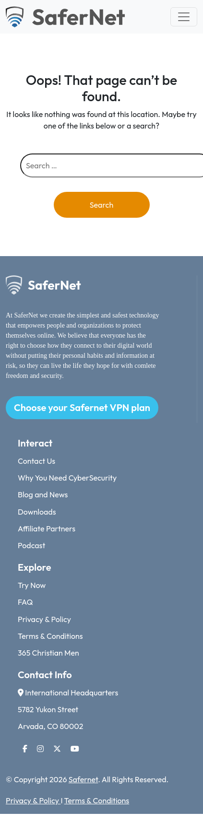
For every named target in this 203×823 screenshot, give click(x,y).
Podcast (31, 545)
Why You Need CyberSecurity (67, 477)
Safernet (83, 779)
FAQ (25, 602)
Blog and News (43, 494)
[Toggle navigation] (183, 16)
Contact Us (36, 461)
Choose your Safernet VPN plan (82, 407)
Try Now (32, 585)
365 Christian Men (48, 653)
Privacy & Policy (44, 619)
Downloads (37, 512)
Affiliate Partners (46, 528)
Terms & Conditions (50, 636)
